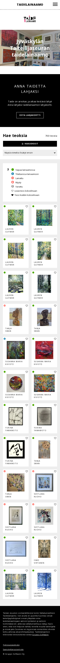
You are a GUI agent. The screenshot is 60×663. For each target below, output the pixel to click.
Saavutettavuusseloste (13, 649)
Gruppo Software (40, 634)
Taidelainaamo (30, 4)
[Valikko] (55, 5)
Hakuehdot (31, 143)
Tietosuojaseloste (11, 645)
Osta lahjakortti (30, 115)
